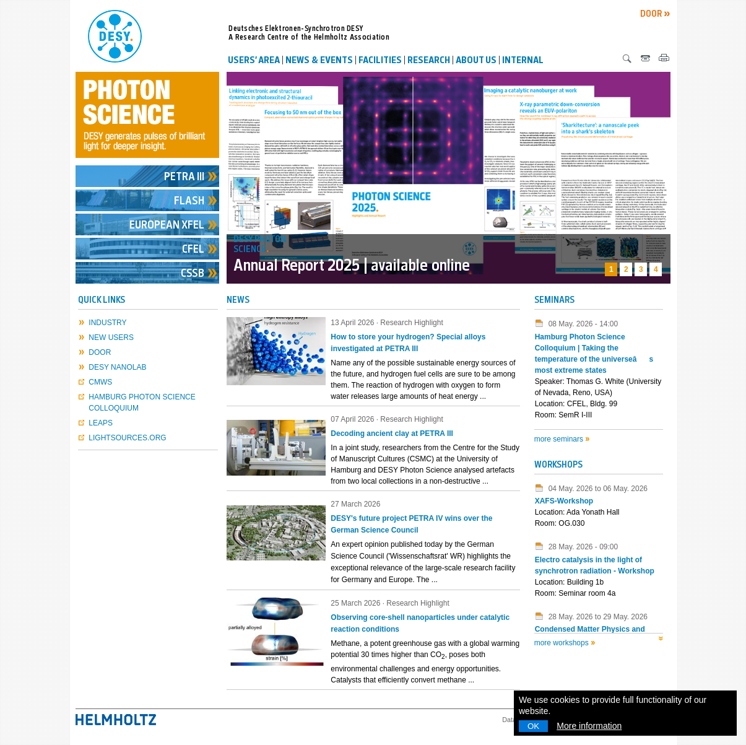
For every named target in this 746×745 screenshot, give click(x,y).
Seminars (554, 300)
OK (533, 726)
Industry (107, 322)
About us (476, 61)
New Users (111, 337)
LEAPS (101, 423)
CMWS (100, 382)
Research (428, 61)
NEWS (238, 300)
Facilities (380, 61)
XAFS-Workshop (564, 501)
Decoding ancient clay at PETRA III (392, 433)
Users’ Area (254, 61)
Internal (523, 61)
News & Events (319, 61)
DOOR (652, 14)
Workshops (558, 465)
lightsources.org (127, 437)
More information (589, 726)
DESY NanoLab (117, 367)
